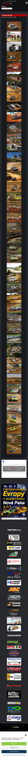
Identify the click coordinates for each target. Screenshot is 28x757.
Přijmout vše (14, 743)
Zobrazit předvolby (14, 751)
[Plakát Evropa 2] (14, 523)
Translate (9, 10)
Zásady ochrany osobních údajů (14, 729)
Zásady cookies (6, 755)
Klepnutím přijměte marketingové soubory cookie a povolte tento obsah (14, 468)
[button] (26, 735)
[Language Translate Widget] (6, 8)
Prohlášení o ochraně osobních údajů (17, 755)
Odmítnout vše (14, 747)
